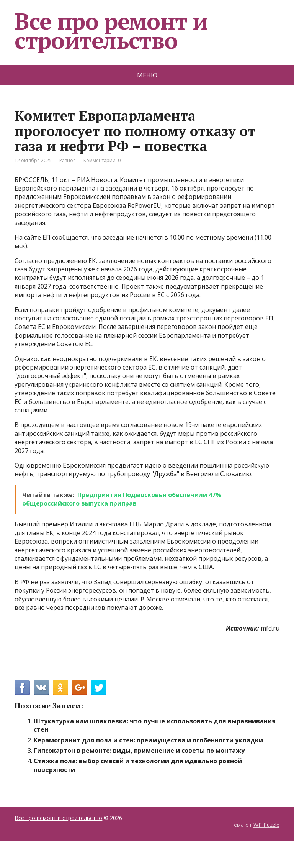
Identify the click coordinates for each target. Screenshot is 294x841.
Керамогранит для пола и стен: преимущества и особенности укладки (148, 740)
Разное (67, 160)
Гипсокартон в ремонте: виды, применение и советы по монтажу (139, 750)
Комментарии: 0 (102, 160)
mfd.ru (270, 628)
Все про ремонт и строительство (111, 30)
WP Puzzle (266, 824)
